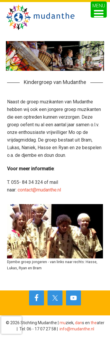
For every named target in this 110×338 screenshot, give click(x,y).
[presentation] (11, 325)
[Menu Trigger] (99, 9)
